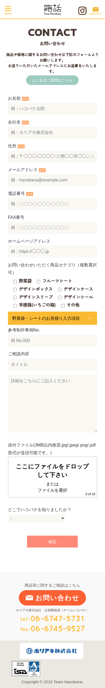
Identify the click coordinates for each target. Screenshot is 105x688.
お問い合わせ (52, 598)
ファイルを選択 (52, 490)
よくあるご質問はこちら (52, 80)
